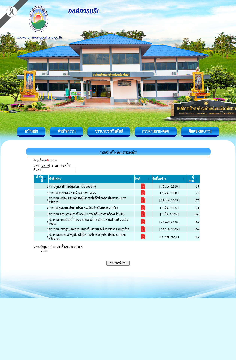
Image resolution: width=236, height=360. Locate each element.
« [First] (42, 251)
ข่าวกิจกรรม (66, 131)
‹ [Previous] (43, 251)
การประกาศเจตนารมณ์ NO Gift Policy (72, 193)
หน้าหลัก (31, 131)
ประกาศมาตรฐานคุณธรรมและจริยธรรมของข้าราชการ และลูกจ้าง (89, 229)
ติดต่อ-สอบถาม (200, 131)
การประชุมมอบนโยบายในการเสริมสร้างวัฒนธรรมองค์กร (83, 208)
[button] (55, 179)
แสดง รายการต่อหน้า (52, 165)
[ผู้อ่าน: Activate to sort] (193, 179)
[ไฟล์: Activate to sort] (143, 179)
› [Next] (45, 251)
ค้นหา (37, 170)
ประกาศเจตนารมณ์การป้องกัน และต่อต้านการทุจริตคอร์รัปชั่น (87, 214)
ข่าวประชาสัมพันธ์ (109, 131)
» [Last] (47, 251)
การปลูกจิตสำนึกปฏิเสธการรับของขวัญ (72, 186)
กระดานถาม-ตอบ (155, 131)
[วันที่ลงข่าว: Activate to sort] (169, 179)
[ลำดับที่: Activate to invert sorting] (41, 179)
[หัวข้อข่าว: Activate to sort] (91, 179)
